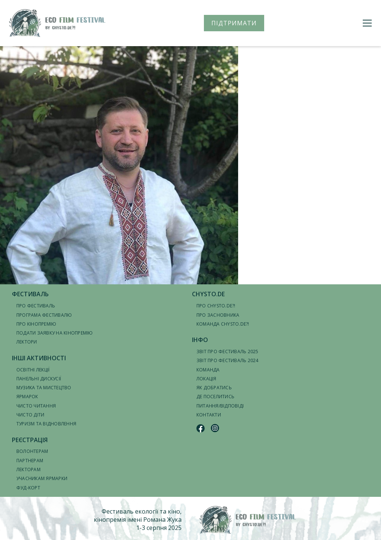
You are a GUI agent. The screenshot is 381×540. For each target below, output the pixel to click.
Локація (206, 379)
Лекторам (28, 469)
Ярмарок (27, 396)
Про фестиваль (35, 306)
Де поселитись (215, 396)
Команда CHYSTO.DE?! (222, 324)
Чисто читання (36, 406)
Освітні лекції (32, 370)
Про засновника (217, 315)
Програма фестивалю (44, 315)
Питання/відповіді (220, 406)
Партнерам (29, 460)
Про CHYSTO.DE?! (216, 306)
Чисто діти (30, 415)
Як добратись (214, 387)
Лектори (26, 342)
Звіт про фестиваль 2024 (227, 360)
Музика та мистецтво (43, 387)
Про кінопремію (36, 324)
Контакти (208, 415)
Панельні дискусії (38, 379)
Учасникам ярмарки (41, 478)
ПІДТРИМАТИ (234, 23)
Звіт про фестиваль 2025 (227, 351)
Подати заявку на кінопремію (54, 333)
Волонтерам (32, 451)
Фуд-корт (28, 488)
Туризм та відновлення (46, 424)
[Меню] (367, 23)
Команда (208, 370)
